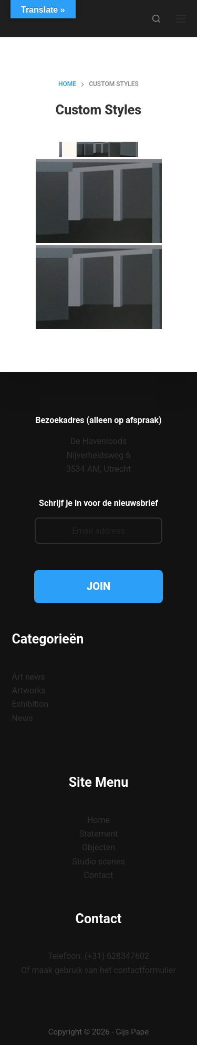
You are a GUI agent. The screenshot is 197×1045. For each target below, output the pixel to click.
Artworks (29, 690)
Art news (28, 677)
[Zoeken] (156, 19)
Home (98, 820)
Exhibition (30, 704)
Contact (98, 875)
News (22, 718)
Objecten (98, 847)
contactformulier (144, 970)
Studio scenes (98, 862)
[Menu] (180, 19)
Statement (98, 834)
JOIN (98, 586)
